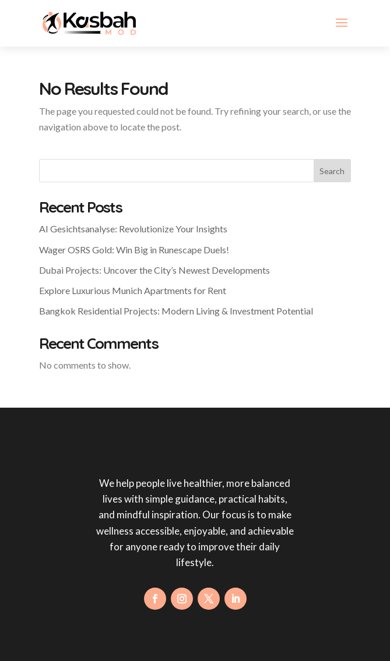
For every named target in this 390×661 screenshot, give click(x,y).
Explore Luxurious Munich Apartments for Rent (132, 290)
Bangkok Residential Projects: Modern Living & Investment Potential (176, 310)
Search (332, 171)
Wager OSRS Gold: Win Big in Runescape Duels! (134, 249)
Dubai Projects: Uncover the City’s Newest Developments (154, 269)
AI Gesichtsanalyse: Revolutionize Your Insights (133, 228)
